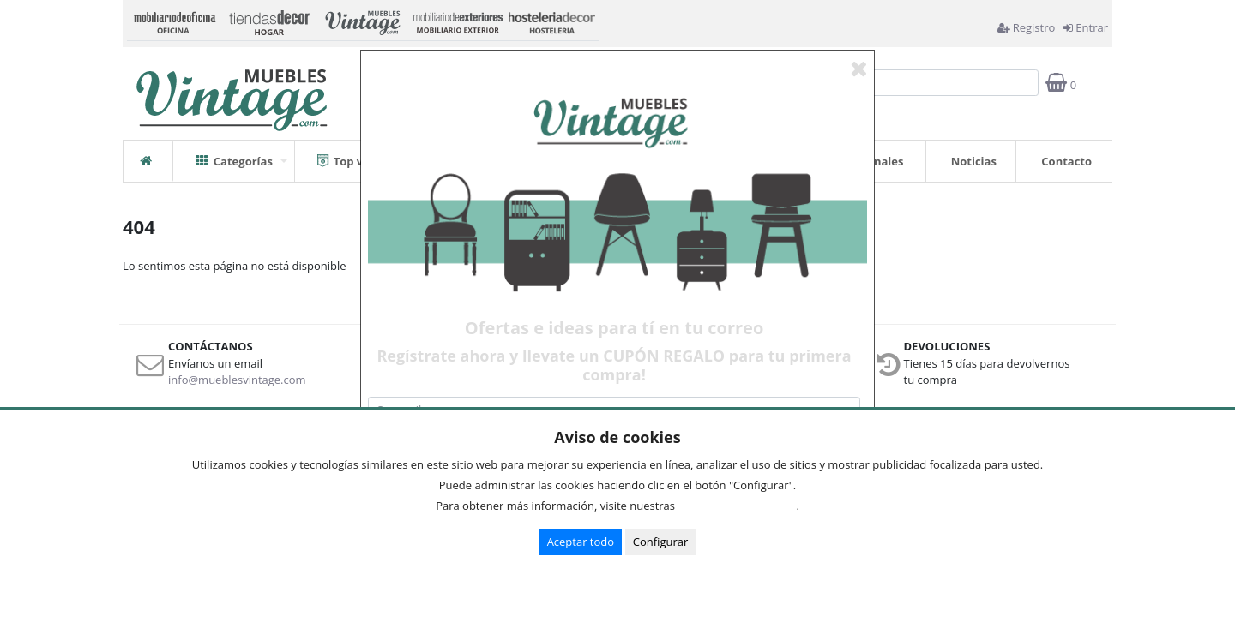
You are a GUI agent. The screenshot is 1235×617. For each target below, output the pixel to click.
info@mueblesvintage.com (237, 379)
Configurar (661, 541)
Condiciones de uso (740, 505)
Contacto (1066, 161)
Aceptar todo (580, 541)
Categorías (234, 155)
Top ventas (356, 155)
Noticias (974, 161)
